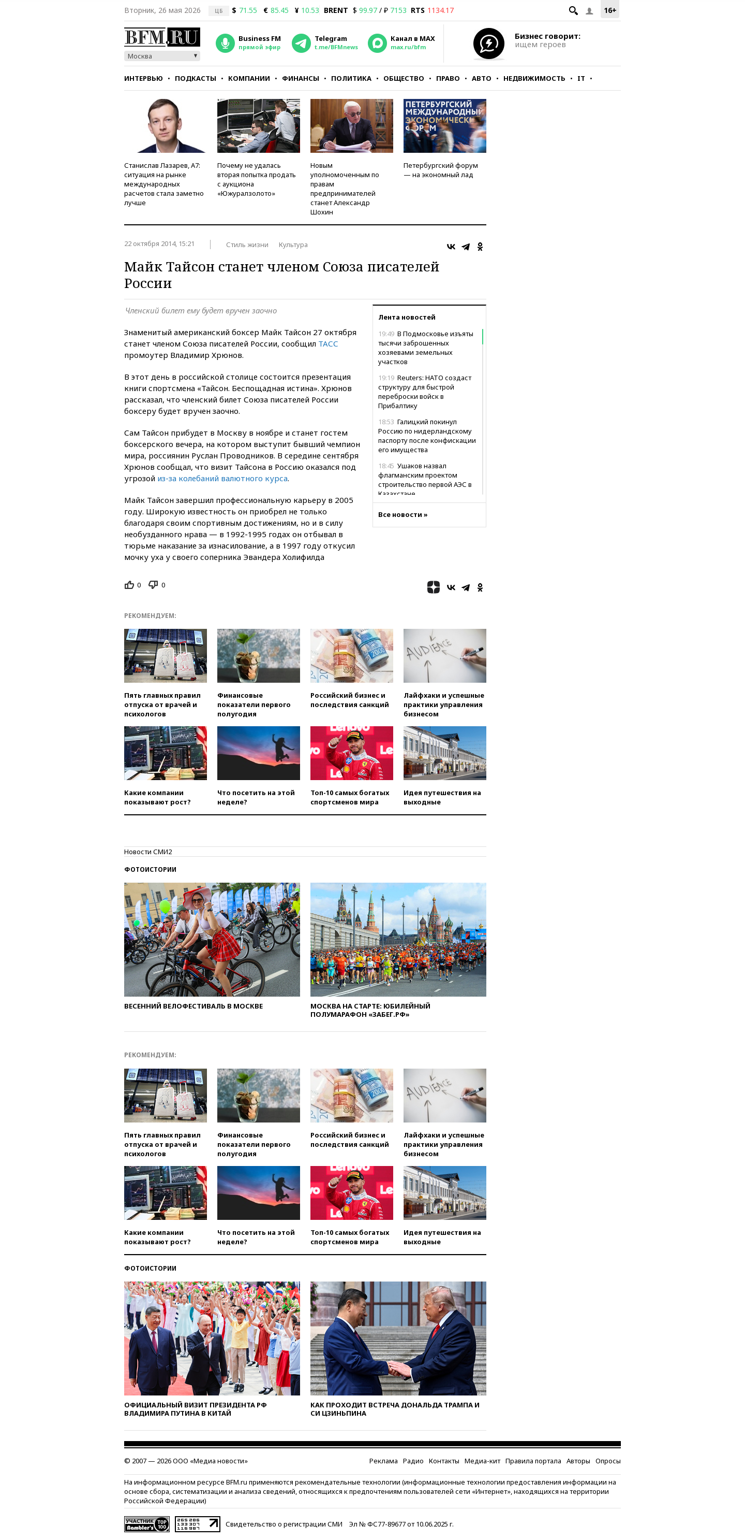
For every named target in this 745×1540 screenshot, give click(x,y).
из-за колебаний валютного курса (222, 478)
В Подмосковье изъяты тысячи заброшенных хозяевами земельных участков (425, 347)
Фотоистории (150, 869)
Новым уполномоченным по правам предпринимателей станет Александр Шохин (344, 189)
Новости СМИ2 (148, 851)
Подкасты (195, 78)
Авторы (578, 1460)
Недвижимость (534, 78)
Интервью (143, 78)
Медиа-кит (482, 1460)
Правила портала (533, 1460)
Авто (481, 78)
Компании (249, 78)
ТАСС (328, 343)
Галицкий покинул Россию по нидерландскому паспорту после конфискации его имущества (427, 435)
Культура (293, 244)
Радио (413, 1460)
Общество (403, 78)
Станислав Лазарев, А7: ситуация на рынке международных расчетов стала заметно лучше (164, 184)
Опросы (608, 1460)
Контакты (444, 1460)
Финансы (300, 78)
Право (448, 78)
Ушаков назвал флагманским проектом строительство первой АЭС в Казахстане (425, 479)
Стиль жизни (247, 244)
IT (581, 78)
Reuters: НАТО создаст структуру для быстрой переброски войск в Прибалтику (424, 391)
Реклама (383, 1460)
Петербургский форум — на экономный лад (441, 170)
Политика (351, 78)
